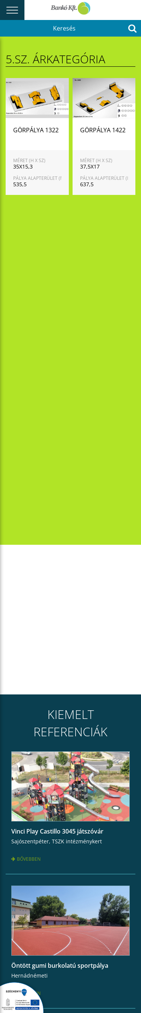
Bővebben (26, 859)
